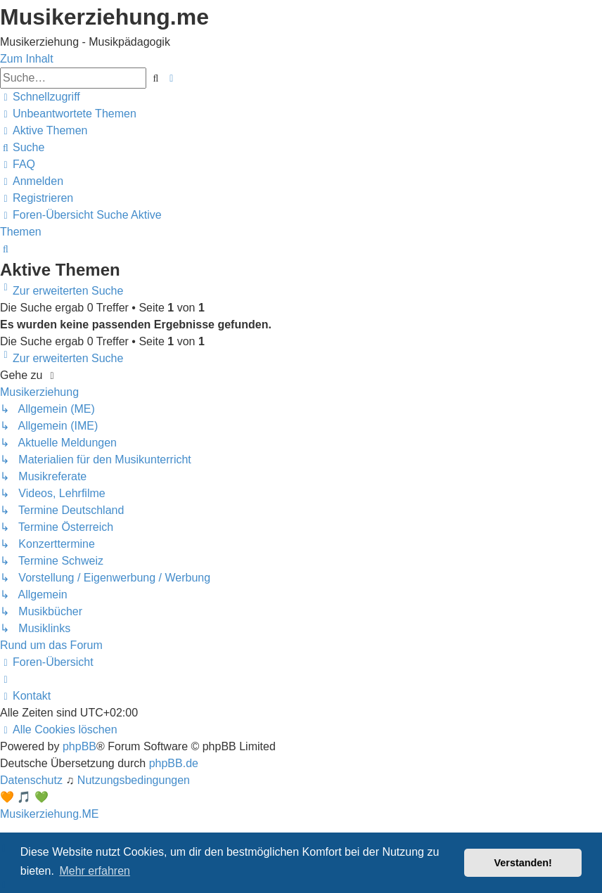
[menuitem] (68, 114)
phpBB (79, 746)
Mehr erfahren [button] (94, 871)
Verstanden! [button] (523, 862)
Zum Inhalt (26, 59)
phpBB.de (173, 763)
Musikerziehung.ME (49, 814)
